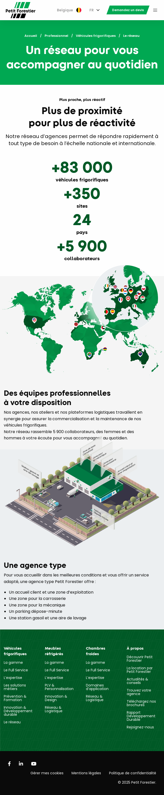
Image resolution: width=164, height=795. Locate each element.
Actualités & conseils (137, 681)
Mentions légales (86, 773)
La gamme (13, 662)
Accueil (30, 35)
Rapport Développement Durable (141, 716)
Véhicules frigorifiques (96, 35)
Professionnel (56, 35)
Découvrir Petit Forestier (140, 658)
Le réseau (12, 722)
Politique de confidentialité (132, 773)
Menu (155, 10)
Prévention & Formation (15, 698)
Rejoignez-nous (140, 727)
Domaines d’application (97, 687)
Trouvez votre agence (139, 692)
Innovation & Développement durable (18, 711)
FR (91, 10)
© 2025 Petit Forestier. (137, 782)
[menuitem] (69, 10)
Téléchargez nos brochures (141, 703)
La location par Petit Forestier (140, 670)
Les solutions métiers (15, 687)
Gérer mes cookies (46, 773)
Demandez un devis (128, 10)
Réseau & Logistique (53, 709)
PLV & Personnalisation (59, 687)
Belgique (69, 10)
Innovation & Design (56, 698)
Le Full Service (16, 670)
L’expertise (13, 677)
